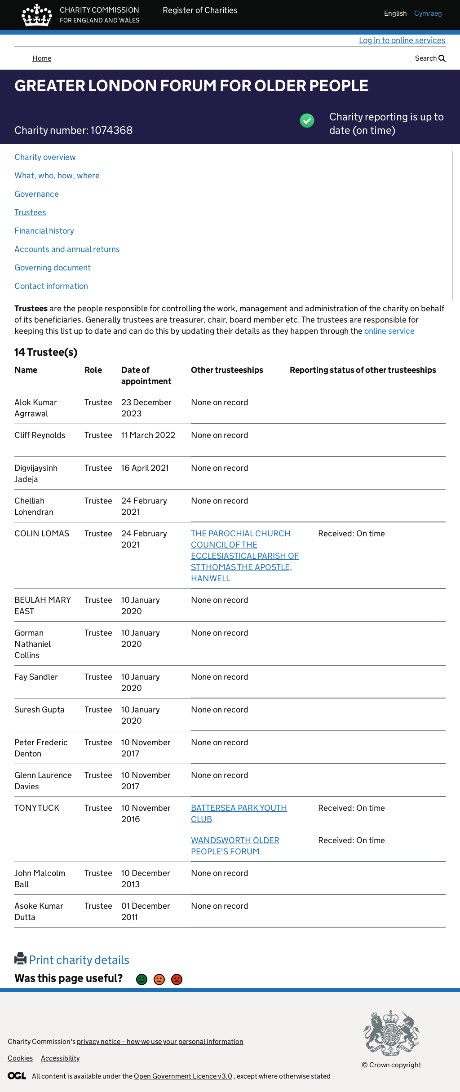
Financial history (44, 230)
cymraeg (428, 13)
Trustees (30, 212)
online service (389, 331)
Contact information (51, 286)
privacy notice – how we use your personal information (160, 1041)
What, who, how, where (57, 175)
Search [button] (430, 58)
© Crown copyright (391, 1065)
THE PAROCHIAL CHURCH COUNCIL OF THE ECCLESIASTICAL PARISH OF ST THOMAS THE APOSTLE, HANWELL (245, 556)
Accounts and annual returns (67, 249)
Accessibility (60, 1058)
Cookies (20, 1058)
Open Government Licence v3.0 (183, 1076)
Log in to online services (402, 40)
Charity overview (45, 157)
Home (41, 58)
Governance (36, 194)
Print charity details (71, 959)
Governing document (52, 267)
